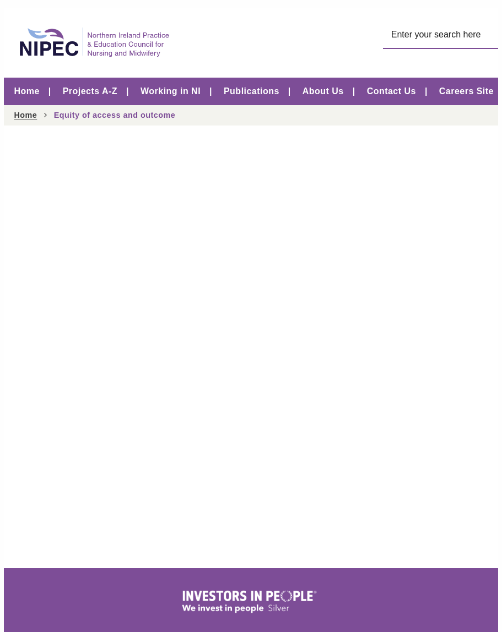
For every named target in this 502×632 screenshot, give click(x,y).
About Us (323, 91)
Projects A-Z (90, 91)
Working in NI (171, 91)
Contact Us (391, 91)
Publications (251, 91)
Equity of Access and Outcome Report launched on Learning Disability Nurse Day (193, 206)
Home (26, 91)
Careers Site (466, 91)
